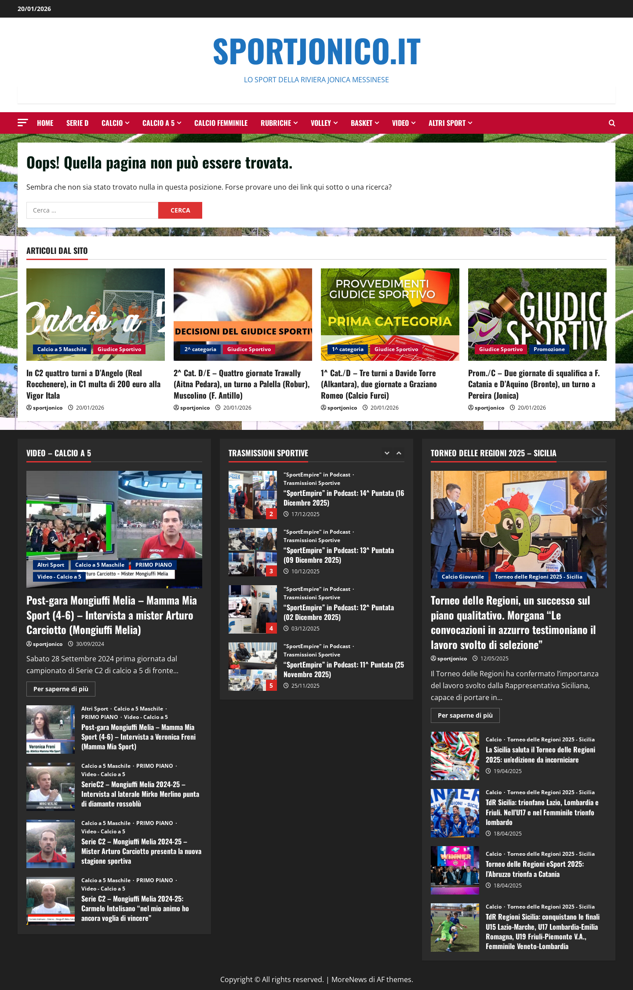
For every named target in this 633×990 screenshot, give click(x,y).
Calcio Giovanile (463, 576)
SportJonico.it (316, 49)
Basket (361, 122)
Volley (321, 122)
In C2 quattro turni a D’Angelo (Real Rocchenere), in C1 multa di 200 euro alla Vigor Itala (93, 383)
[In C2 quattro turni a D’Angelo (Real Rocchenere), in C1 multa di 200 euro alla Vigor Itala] (95, 314)
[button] (23, 122)
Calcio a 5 (158, 122)
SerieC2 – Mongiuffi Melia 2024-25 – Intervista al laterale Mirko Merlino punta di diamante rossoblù (50, 787)
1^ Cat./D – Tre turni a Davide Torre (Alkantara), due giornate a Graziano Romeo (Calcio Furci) (379, 383)
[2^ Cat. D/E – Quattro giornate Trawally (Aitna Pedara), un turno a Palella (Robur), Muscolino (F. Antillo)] (243, 314)
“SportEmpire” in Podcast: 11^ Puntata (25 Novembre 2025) (253, 666)
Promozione (549, 349)
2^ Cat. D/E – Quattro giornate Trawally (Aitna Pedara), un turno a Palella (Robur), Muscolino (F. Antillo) (241, 383)
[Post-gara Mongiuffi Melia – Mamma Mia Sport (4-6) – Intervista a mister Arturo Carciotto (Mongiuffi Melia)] (114, 529)
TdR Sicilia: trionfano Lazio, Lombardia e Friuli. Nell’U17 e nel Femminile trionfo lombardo (455, 813)
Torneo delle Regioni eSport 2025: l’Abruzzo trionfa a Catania (455, 870)
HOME (45, 122)
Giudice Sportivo (119, 349)
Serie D (77, 122)
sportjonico (47, 407)
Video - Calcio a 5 (59, 576)
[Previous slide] (387, 452)
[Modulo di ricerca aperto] (612, 123)
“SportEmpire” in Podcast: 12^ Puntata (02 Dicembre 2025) (253, 609)
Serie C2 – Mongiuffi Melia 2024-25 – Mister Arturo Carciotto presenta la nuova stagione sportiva (50, 844)
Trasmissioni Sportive (312, 483)
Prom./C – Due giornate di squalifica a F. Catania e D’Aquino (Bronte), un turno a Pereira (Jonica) (534, 383)
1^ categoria (348, 349)
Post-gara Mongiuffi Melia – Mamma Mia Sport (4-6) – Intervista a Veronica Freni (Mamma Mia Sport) (50, 729)
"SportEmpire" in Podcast (318, 474)
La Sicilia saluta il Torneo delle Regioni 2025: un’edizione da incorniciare (455, 756)
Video (400, 122)
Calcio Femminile (220, 122)
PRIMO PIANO (153, 564)
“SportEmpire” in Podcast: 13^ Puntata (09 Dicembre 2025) (253, 552)
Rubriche (276, 122)
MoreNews (349, 979)
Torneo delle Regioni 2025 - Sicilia (538, 576)
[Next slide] (398, 452)
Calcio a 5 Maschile (62, 349)
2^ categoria (200, 349)
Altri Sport (447, 122)
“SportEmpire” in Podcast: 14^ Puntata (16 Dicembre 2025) (253, 495)
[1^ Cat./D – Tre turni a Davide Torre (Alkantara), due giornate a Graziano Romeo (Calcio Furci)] (390, 314)
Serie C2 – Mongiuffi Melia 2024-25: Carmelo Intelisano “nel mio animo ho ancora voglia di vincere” (50, 901)
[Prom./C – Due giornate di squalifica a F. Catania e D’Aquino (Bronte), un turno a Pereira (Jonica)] (537, 314)
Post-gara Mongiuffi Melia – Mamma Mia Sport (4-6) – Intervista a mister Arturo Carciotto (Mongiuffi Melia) (111, 614)
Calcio (112, 122)
